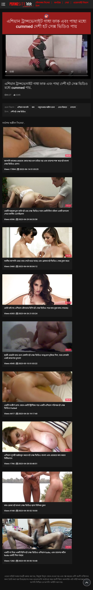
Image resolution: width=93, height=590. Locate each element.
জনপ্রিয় (57, 2)
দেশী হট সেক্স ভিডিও (18, 112)
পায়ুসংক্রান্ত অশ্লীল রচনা (46, 107)
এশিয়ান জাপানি (22, 107)
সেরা (67, 2)
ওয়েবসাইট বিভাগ (80, 2)
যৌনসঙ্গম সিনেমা (42, 2)
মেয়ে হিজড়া (62, 107)
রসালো (73, 107)
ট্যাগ (37, 6)
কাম (33, 107)
